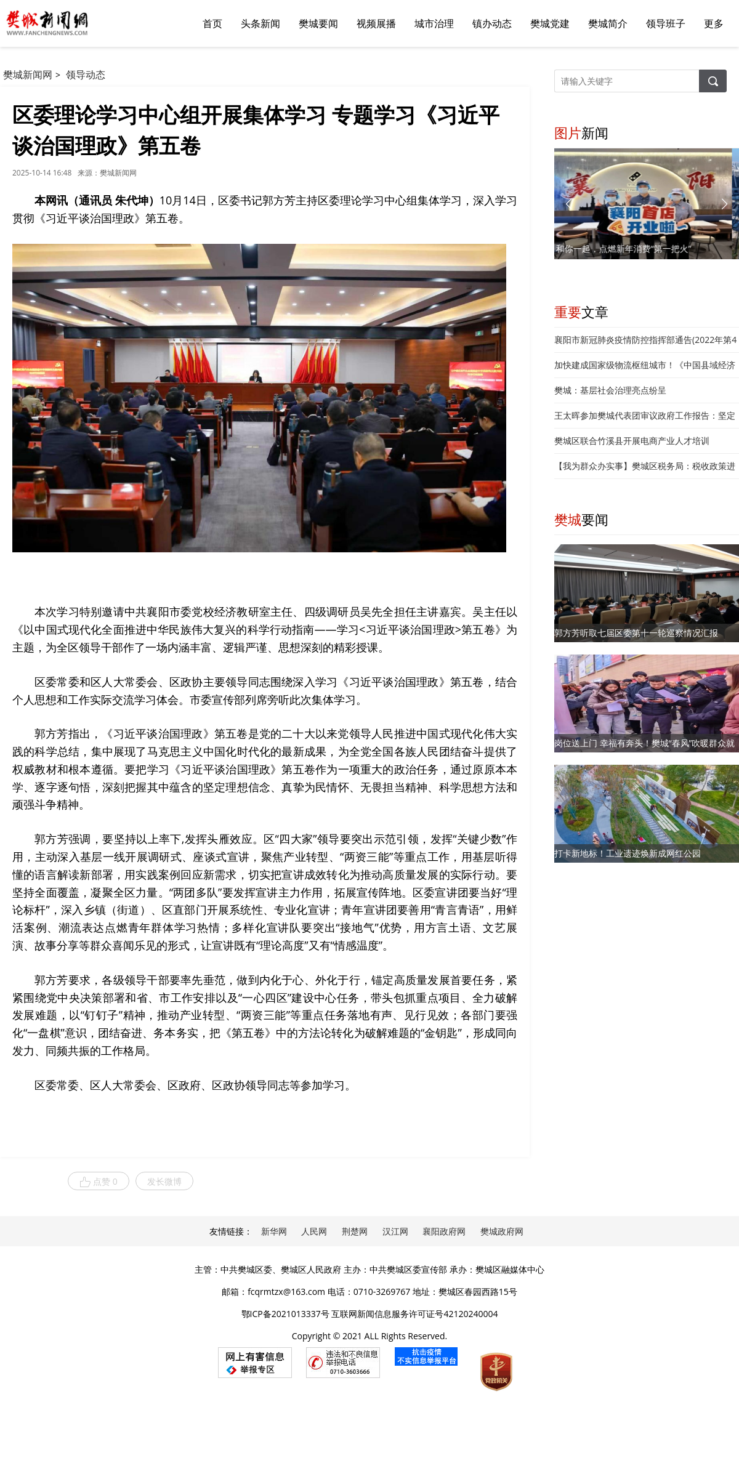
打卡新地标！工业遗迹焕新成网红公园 (627, 853)
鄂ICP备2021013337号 (285, 1314)
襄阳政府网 (444, 1231)
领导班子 (665, 23)
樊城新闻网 (27, 74)
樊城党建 (550, 23)
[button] (724, 203)
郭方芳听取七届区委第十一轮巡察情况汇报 (636, 633)
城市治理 (434, 23)
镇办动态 (492, 23)
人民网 (314, 1231)
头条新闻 (260, 23)
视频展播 (376, 23)
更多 (714, 23)
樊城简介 (608, 23)
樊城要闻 (318, 23)
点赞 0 (98, 1181)
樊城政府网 (501, 1231)
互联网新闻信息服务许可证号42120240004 (414, 1314)
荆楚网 (355, 1231)
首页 (212, 23)
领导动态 (85, 74)
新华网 (274, 1231)
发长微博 (164, 1181)
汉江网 (395, 1231)
